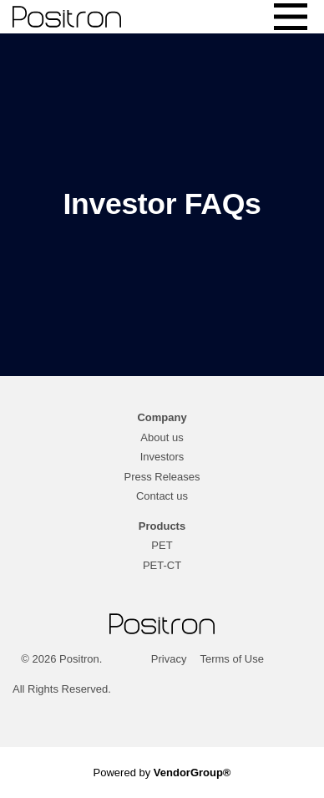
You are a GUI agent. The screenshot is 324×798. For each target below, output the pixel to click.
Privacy (169, 659)
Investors (162, 456)
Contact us (162, 496)
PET (161, 545)
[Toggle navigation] (290, 16)
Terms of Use (232, 659)
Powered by (162, 772)
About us (161, 437)
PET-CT (162, 565)
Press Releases (162, 476)
